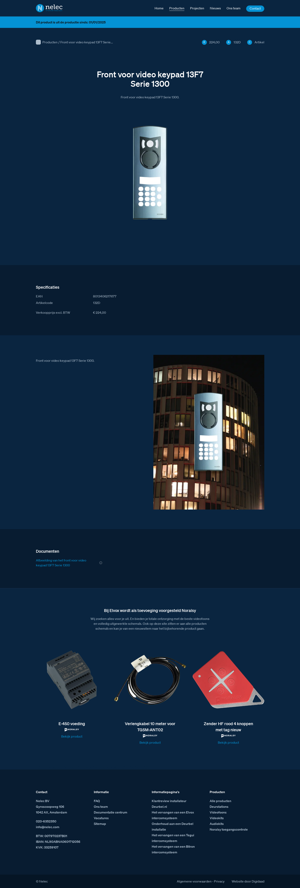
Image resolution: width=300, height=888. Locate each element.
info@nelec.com (47, 827)
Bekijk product (71, 736)
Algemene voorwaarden (194, 881)
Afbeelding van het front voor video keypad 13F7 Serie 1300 (61, 562)
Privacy (219, 881)
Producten (50, 42)
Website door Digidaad (248, 881)
